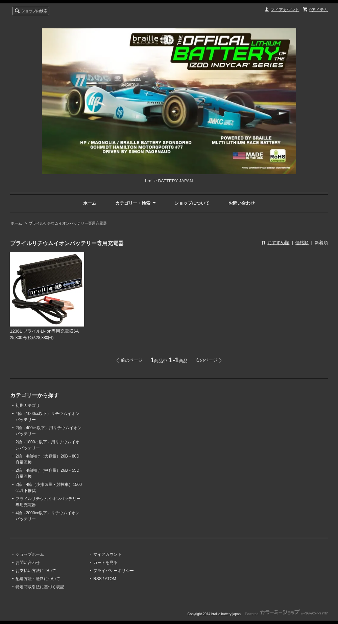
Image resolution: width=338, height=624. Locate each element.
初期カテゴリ (28, 405)
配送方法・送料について (38, 578)
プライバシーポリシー (113, 570)
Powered (286, 614)
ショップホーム (30, 554)
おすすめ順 (278, 242)
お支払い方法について (36, 570)
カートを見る (105, 562)
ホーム (89, 203)
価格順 (302, 242)
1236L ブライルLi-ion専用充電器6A (44, 331)
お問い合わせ (241, 203)
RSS (97, 578)
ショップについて (192, 203)
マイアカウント (285, 9)
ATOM (110, 578)
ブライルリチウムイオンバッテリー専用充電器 (68, 223)
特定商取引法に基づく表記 (40, 586)
